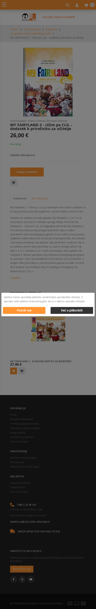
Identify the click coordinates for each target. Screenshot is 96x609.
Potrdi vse (24, 310)
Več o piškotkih (72, 310)
